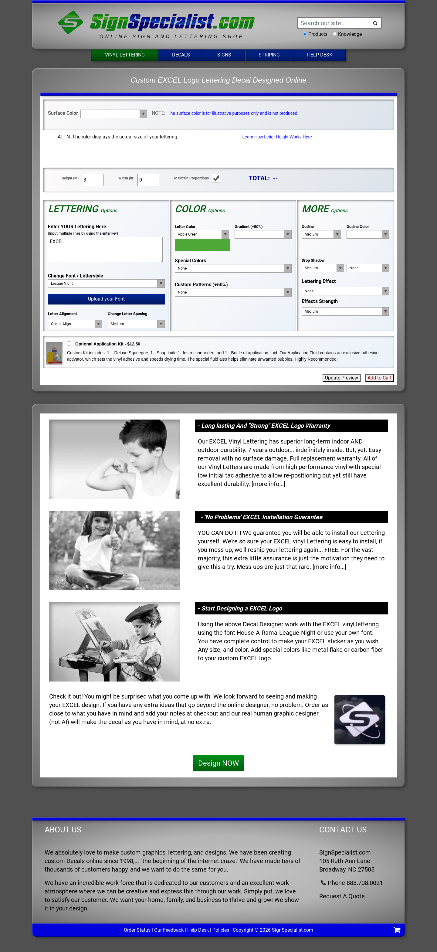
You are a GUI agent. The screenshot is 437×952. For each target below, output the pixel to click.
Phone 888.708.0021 (351, 882)
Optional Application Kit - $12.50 (107, 344)
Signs (224, 55)
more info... (268, 484)
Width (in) (126, 178)
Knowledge (350, 34)
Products (317, 34)
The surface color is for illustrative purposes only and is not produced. (233, 113)
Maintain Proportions (191, 178)
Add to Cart (379, 378)
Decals (181, 55)
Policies (220, 930)
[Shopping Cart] (397, 931)
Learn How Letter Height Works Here (277, 136)
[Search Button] (375, 23)
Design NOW (218, 763)
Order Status (137, 930)
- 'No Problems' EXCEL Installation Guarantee (261, 517)
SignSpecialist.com (292, 930)
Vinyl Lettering (125, 55)
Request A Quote (342, 896)
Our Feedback (169, 930)
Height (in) (70, 178)
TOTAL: (259, 178)
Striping (269, 55)
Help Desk (319, 55)
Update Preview (341, 378)
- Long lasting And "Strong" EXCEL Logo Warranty (263, 425)
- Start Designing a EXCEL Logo (239, 608)
